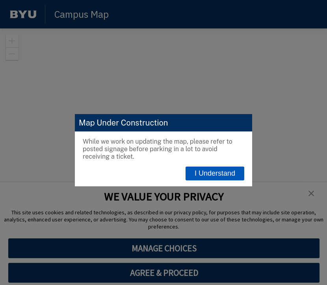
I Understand (215, 173)
